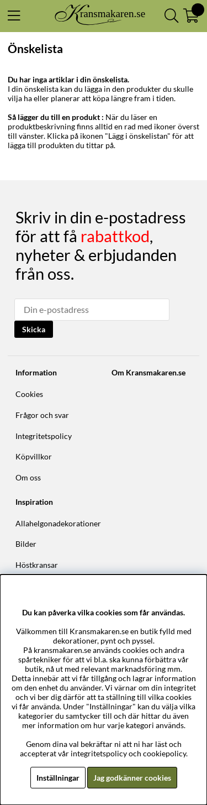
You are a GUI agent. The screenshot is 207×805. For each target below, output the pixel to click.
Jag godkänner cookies (132, 777)
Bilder (25, 543)
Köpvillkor (33, 456)
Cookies (29, 394)
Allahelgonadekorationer (58, 523)
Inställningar (57, 777)
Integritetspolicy (43, 436)
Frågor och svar (42, 415)
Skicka (33, 329)
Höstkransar (36, 564)
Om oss (28, 477)
